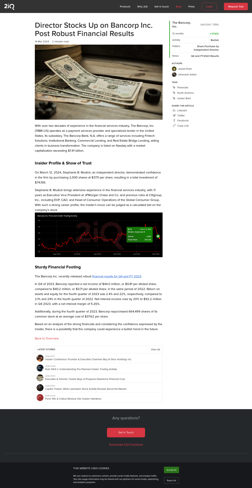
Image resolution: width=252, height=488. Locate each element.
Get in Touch (126, 432)
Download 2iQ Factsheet (126, 444)
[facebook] (181, 120)
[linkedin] (180, 110)
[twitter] (179, 115)
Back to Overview (47, 338)
